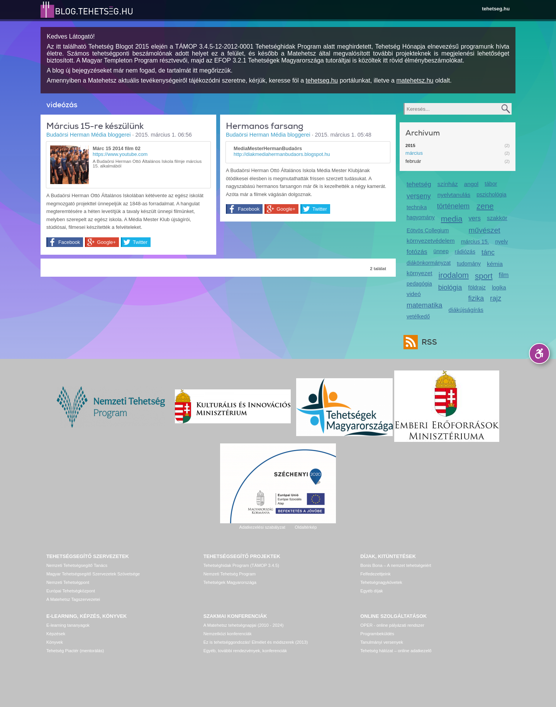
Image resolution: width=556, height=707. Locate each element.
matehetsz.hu (414, 80)
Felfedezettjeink (375, 574)
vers (475, 218)
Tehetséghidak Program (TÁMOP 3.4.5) (241, 565)
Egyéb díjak (371, 591)
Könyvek (54, 642)
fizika (476, 298)
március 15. (475, 241)
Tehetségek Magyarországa (229, 582)
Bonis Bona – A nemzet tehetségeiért (395, 565)
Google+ (106, 242)
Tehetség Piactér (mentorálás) (75, 650)
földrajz (477, 287)
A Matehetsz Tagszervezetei (73, 599)
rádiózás (465, 252)
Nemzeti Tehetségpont (67, 582)
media (452, 218)
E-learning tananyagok (68, 625)
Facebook (69, 242)
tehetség (419, 184)
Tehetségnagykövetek (381, 582)
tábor (491, 184)
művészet (484, 230)
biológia (450, 287)
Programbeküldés (377, 633)
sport (484, 275)
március (414, 153)
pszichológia (491, 194)
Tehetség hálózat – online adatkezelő (395, 650)
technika (417, 207)
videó (414, 294)
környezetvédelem (431, 240)
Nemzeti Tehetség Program (229, 574)
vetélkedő (418, 316)
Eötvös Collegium (428, 230)
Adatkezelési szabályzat (262, 527)
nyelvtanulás (453, 194)
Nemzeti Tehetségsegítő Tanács (76, 565)
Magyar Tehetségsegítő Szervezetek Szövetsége (93, 574)
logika (499, 287)
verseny (419, 196)
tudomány (469, 263)
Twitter (140, 242)
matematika (424, 305)
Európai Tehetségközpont (70, 591)
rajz (495, 298)
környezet (419, 273)
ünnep (441, 251)
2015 (410, 145)
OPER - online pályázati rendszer (392, 625)
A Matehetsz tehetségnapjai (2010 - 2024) (243, 625)
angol (471, 184)
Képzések (55, 633)
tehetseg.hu (496, 9)
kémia (495, 263)
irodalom (454, 275)
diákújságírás (466, 309)
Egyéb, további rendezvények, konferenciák (245, 650)
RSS (427, 342)
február (413, 161)
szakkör (497, 218)
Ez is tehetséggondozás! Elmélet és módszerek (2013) (255, 642)
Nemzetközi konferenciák (227, 633)
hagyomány (421, 217)
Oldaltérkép (306, 527)
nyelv (501, 241)
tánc (488, 252)
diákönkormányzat (429, 263)
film (504, 275)
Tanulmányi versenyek (381, 642)
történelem (453, 206)
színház (447, 184)
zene (484, 205)
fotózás (417, 251)
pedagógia (419, 284)
